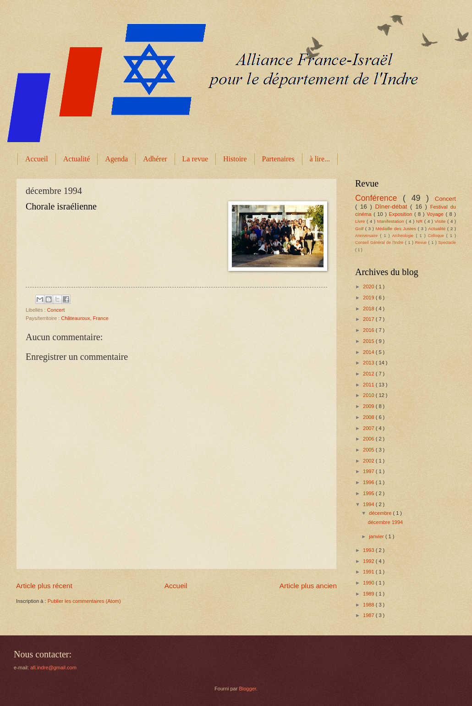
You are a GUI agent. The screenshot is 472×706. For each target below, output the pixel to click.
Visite (440, 221)
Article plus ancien (308, 586)
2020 (369, 286)
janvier (377, 536)
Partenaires (278, 159)
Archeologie (404, 235)
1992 (369, 561)
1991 (369, 571)
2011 (369, 384)
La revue (195, 159)
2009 (369, 406)
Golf (360, 228)
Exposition (401, 214)
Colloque (437, 235)
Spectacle (447, 242)
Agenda (116, 159)
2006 (369, 438)
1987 (369, 615)
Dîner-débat (393, 206)
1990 (369, 582)
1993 (369, 550)
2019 (369, 297)
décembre (381, 513)
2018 (369, 308)
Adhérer (155, 159)
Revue (421, 242)
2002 (369, 460)
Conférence (379, 198)
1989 (369, 593)
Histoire (235, 159)
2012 (369, 373)
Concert (56, 310)
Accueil (36, 159)
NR (420, 221)
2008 (369, 417)
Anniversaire (367, 235)
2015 (369, 341)
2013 (369, 362)
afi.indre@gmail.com (53, 667)
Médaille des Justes (396, 228)
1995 (369, 493)
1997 (369, 471)
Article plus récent (44, 586)
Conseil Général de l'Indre (380, 242)
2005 (369, 449)
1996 (369, 482)
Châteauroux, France (85, 318)
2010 (369, 395)
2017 (369, 319)
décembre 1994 (385, 522)
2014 (369, 352)
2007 (369, 428)
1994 (369, 504)
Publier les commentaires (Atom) (84, 601)
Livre (361, 221)
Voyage (436, 214)
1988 (369, 604)
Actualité (76, 159)
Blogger (247, 688)
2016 (369, 330)
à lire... (320, 159)
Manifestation (391, 221)
